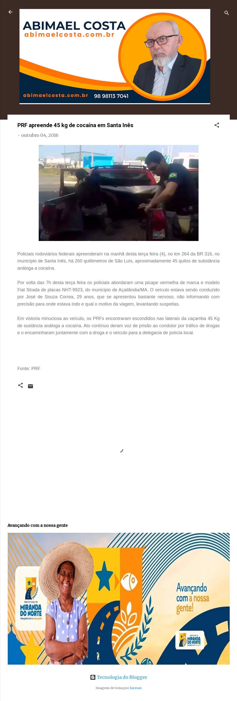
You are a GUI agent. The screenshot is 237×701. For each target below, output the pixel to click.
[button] (217, 126)
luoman (136, 688)
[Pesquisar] (227, 13)
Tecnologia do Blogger (118, 677)
